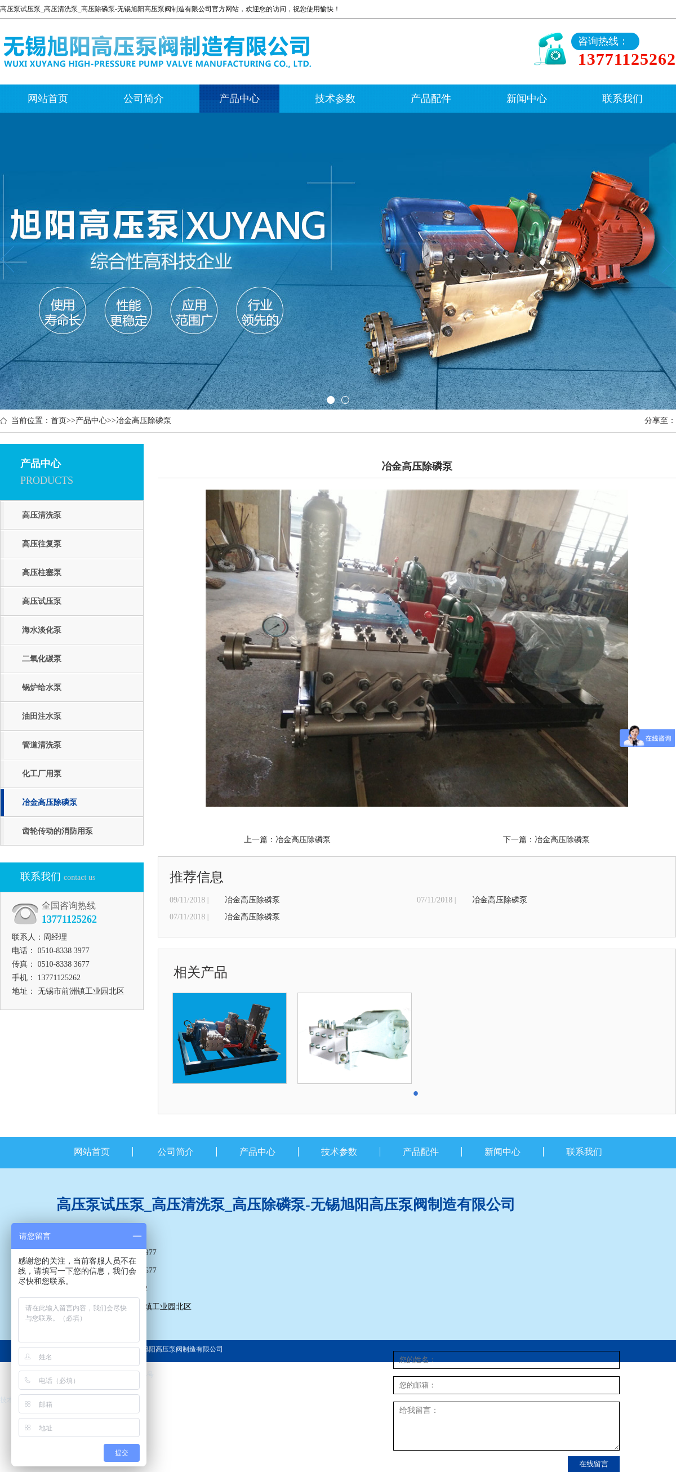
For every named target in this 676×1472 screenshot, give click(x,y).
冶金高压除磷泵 (143, 420)
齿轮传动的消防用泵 (57, 831)
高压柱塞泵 (41, 572)
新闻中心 (526, 98)
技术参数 (335, 98)
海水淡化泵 (41, 630)
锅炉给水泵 (41, 687)
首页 (58, 420)
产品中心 (239, 98)
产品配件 (431, 98)
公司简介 (143, 98)
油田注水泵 (41, 716)
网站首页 (48, 98)
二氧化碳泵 (41, 659)
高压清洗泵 (41, 515)
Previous (7, 259)
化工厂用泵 (41, 774)
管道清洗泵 (41, 745)
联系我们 (622, 98)
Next (669, 259)
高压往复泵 (41, 544)
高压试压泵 (41, 601)
